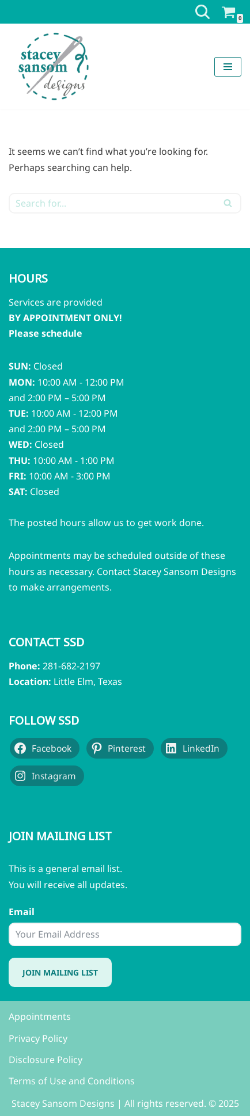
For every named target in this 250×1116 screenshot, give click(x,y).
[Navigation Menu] (227, 67)
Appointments (40, 1016)
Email (22, 911)
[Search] (202, 12)
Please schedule (45, 333)
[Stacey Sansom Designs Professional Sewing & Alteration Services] (53, 66)
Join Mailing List (60, 972)
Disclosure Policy (45, 1059)
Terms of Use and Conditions (72, 1081)
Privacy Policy (38, 1038)
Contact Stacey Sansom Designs (166, 571)
